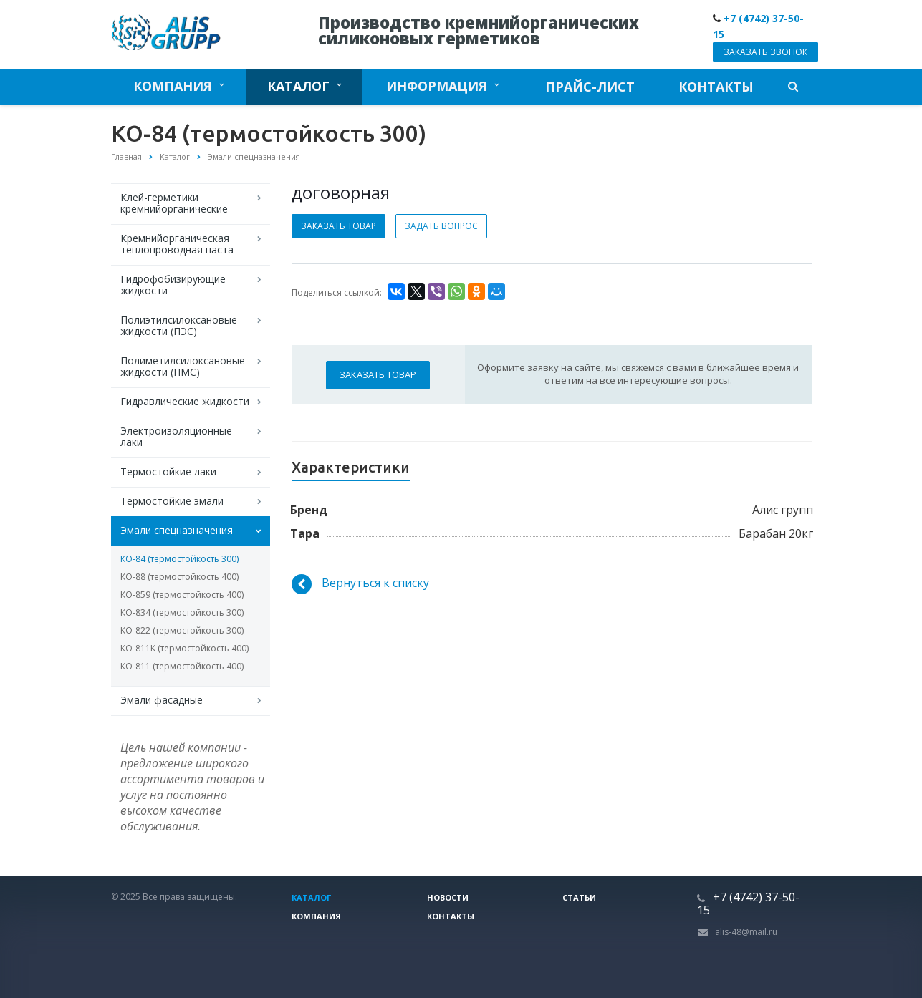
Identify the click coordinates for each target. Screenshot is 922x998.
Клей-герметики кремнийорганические (174, 202)
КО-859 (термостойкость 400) (182, 594)
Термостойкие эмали (172, 501)
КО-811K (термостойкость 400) (184, 648)
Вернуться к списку (360, 584)
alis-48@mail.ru (746, 932)
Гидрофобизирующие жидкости (173, 284)
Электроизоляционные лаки (176, 436)
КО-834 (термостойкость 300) (182, 612)
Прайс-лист (590, 86)
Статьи (579, 897)
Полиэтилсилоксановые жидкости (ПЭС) (178, 325)
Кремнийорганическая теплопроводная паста (177, 243)
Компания (178, 86)
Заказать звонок (765, 52)
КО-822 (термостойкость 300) (182, 630)
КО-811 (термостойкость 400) (182, 666)
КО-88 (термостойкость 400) (179, 577)
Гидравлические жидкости (184, 401)
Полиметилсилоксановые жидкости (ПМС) (182, 366)
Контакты (716, 86)
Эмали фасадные (161, 700)
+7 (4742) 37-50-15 (748, 903)
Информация (442, 86)
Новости (448, 897)
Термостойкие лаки (168, 471)
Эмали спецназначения (176, 530)
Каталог (304, 86)
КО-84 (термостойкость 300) (179, 559)
